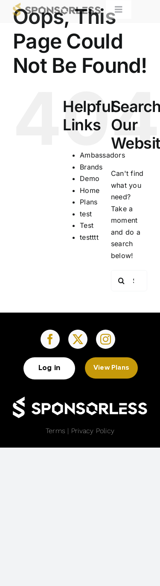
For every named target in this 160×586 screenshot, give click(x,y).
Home (89, 190)
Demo (89, 178)
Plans (88, 202)
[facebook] (50, 339)
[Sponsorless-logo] (57, 5)
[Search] (121, 280)
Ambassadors (102, 155)
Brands (91, 167)
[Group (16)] (80, 400)
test (86, 214)
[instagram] (105, 339)
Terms (55, 431)
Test (86, 225)
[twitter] (77, 339)
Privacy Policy (92, 431)
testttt (89, 237)
